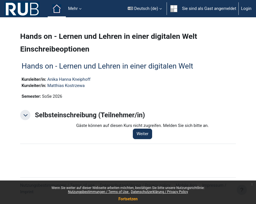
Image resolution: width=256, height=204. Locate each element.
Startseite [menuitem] (57, 8)
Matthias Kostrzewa (66, 85)
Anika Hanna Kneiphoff (69, 79)
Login (246, 8)
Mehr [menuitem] (73, 8)
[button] (144, 8)
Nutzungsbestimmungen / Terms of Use (98, 192)
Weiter (142, 133)
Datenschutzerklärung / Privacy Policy (159, 192)
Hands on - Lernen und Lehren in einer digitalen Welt (107, 66)
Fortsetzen (128, 199)
